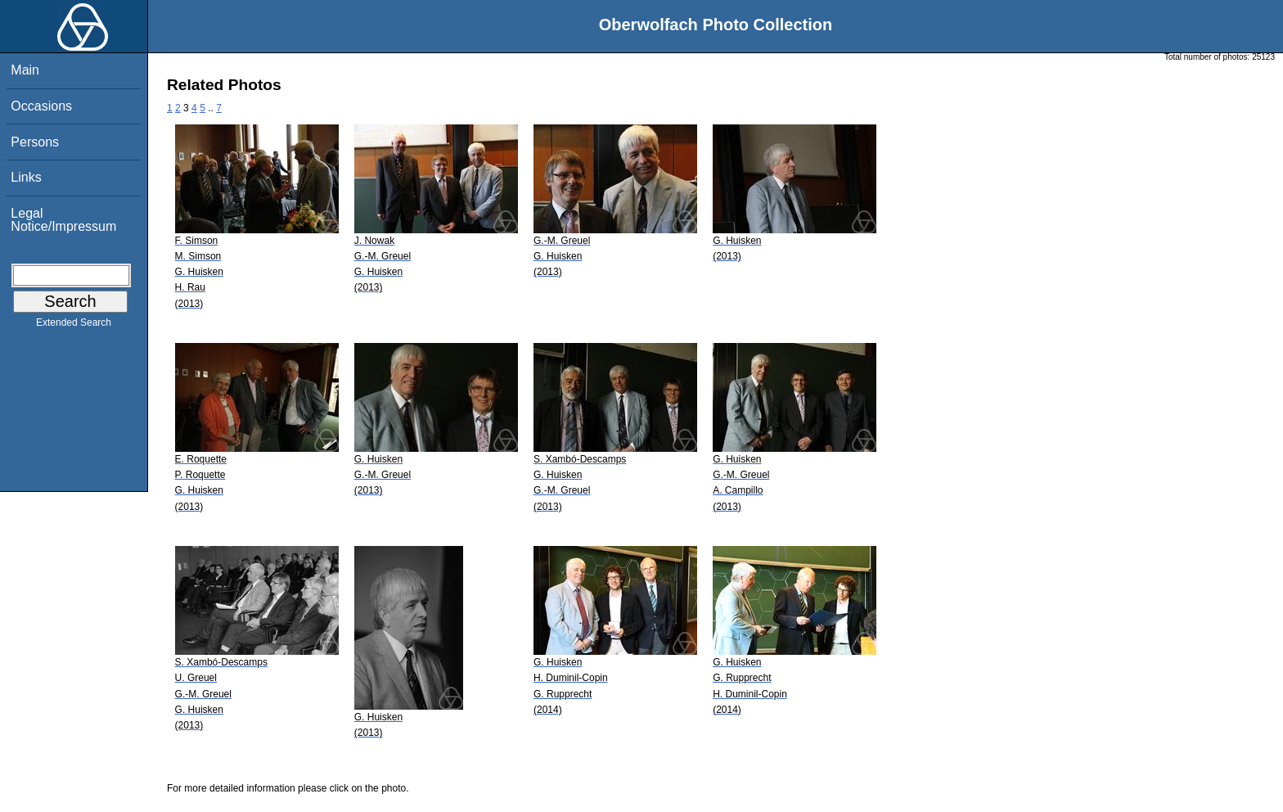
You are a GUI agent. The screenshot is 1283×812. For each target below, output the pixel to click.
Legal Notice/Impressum (63, 219)
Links (26, 177)
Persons (35, 142)
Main (25, 70)
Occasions (41, 106)
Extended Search (73, 326)
